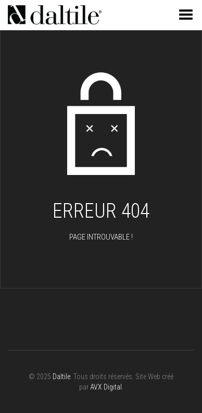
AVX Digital (106, 387)
